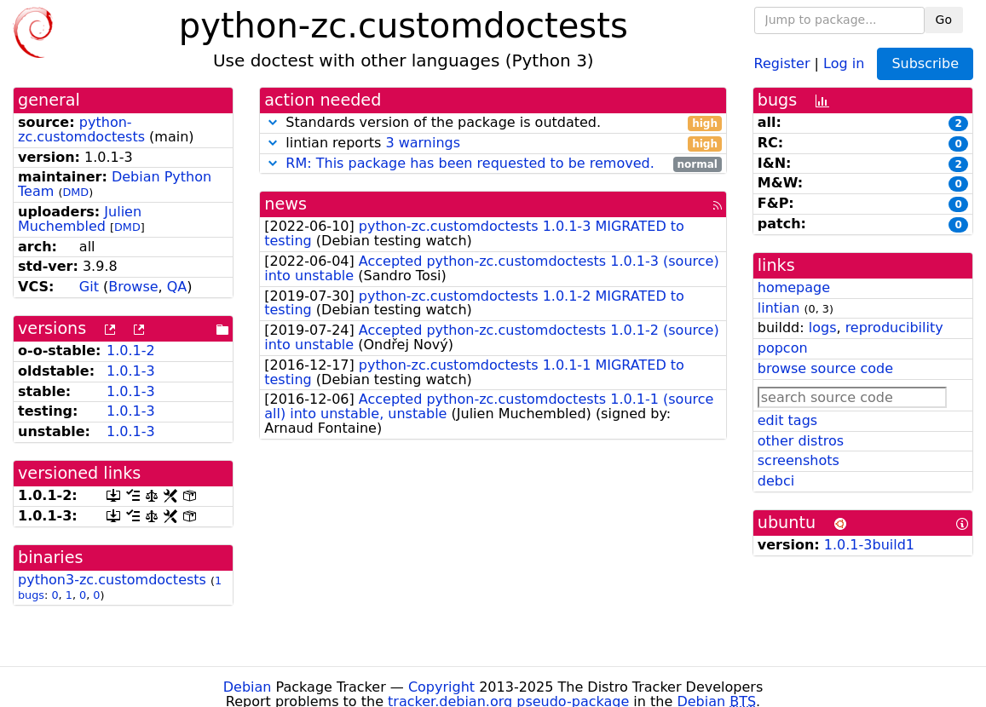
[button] (272, 122)
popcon (783, 348)
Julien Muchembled (79, 219)
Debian (247, 687)
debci (776, 481)
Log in (843, 63)
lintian (779, 308)
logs (823, 327)
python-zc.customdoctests (81, 129)
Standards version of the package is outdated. (493, 123)
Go (944, 19)
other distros (801, 441)
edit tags (787, 420)
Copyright (441, 687)
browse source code (825, 368)
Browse (133, 287)
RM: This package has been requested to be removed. (469, 163)
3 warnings (422, 143)
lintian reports (493, 143)
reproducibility (894, 327)
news (285, 204)
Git (89, 287)
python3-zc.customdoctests (112, 580)
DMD (75, 192)
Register (782, 63)
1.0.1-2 (131, 350)
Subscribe (925, 63)
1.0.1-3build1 (869, 545)
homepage (794, 287)
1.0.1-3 (131, 371)
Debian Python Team (114, 184)
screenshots (798, 460)
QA (177, 287)
